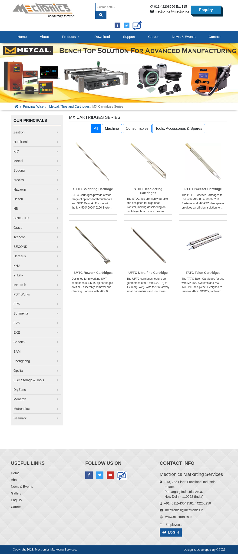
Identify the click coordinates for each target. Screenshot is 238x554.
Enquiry (206, 10)
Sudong (19, 170)
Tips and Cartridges (75, 106)
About (44, 37)
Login (170, 532)
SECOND (20, 247)
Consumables (137, 128)
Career (153, 37)
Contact (214, 37)
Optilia (18, 370)
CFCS (220, 549)
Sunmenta (20, 313)
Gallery (16, 493)
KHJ (16, 266)
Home (22, 37)
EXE (16, 332)
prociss (18, 180)
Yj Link (18, 275)
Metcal (54, 106)
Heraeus (19, 256)
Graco (17, 227)
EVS (16, 323)
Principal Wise (33, 106)
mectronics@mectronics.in (174, 11)
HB (15, 208)
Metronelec (21, 409)
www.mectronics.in (178, 517)
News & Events (183, 37)
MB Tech (19, 285)
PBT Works (21, 294)
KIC (16, 151)
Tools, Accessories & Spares (178, 128)
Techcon (19, 237)
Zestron (18, 132)
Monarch (19, 399)
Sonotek (19, 342)
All (96, 128)
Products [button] (71, 37)
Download (102, 37)
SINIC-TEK (21, 218)
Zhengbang (21, 361)
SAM (16, 351)
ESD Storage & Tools (28, 380)
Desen (18, 199)
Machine (112, 128)
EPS (16, 304)
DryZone (19, 389)
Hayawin (19, 189)
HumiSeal (20, 142)
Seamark (19, 418)
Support (129, 37)
